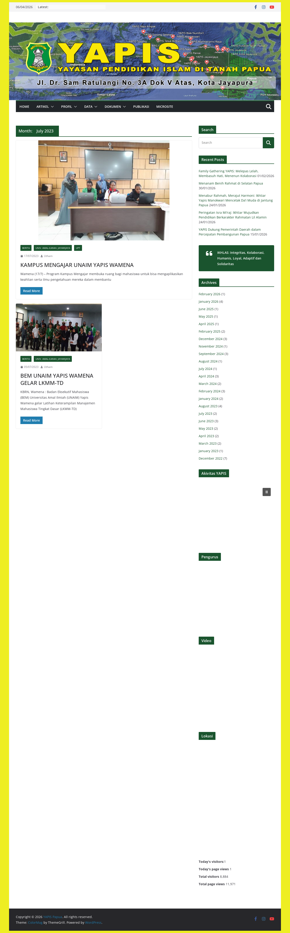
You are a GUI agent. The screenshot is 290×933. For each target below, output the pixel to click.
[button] (51, 106)
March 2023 (208, 443)
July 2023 (205, 413)
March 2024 (208, 383)
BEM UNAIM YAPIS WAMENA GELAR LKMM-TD (56, 379)
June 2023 (206, 421)
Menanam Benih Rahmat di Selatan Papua (231, 183)
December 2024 (210, 339)
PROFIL (66, 106)
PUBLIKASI (141, 106)
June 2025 (206, 309)
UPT (78, 247)
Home (24, 106)
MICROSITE (164, 106)
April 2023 (206, 436)
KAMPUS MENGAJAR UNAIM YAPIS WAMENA (77, 265)
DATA (88, 106)
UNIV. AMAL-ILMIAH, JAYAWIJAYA (53, 247)
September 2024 (211, 354)
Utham (48, 256)
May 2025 (206, 316)
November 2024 (211, 346)
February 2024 (209, 391)
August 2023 (208, 406)
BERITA (26, 247)
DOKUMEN (113, 106)
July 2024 (205, 369)
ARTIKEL (42, 106)
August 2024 (208, 361)
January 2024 (208, 398)
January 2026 (208, 301)
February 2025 (209, 331)
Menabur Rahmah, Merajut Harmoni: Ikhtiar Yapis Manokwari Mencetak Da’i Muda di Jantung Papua (236, 200)
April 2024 (206, 376)
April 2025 (206, 324)
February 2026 (209, 294)
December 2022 (210, 458)
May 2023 (206, 428)
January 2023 (208, 451)
